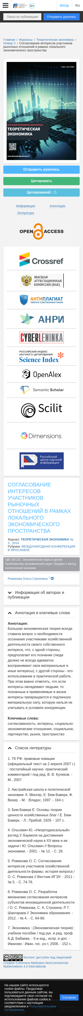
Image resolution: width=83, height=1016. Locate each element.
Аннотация (57, 206)
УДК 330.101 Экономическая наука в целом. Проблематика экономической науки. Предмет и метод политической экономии (41, 564)
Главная (9, 39)
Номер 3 (9, 43)
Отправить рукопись (61, 17)
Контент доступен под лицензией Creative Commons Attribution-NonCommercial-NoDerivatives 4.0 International (37, 962)
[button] (5, 5)
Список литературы (29, 748)
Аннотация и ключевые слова (39, 613)
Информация (25, 206)
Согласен (69, 997)
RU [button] (77, 5)
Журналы (26, 39)
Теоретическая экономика (55, 39)
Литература (25, 213)
